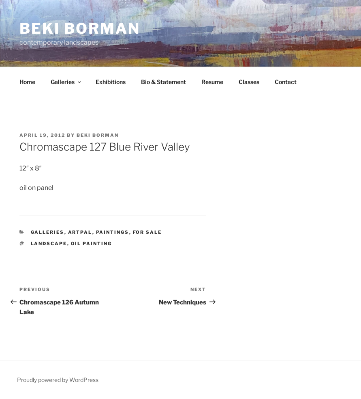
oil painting (91, 243)
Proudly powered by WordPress (57, 379)
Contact (286, 81)
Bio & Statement (163, 81)
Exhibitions (111, 81)
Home (27, 81)
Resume (212, 81)
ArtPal (80, 232)
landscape (49, 243)
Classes (249, 81)
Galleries (66, 81)
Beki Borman (79, 28)
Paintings (112, 232)
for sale (147, 232)
